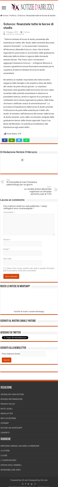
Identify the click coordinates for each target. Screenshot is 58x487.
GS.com (44, 480)
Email (6, 249)
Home (4, 15)
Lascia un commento (15, 34)
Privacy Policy (8, 404)
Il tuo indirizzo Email (11, 354)
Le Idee (4, 455)
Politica (13, 15)
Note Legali (7, 409)
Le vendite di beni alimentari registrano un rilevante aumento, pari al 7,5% (36, 190)
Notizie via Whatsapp (11, 428)
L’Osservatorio (8, 460)
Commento (9, 212)
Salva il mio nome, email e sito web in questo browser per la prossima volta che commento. (28, 269)
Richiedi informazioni (11, 399)
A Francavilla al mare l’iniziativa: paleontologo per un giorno (22, 182)
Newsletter (7, 413)
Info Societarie (8, 418)
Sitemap (5, 423)
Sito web (7, 259)
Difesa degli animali (11, 465)
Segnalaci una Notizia (12, 394)
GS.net (24, 480)
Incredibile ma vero (11, 470)
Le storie (5, 451)
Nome (6, 239)
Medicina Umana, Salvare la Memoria (20, 446)
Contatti (5, 432)
